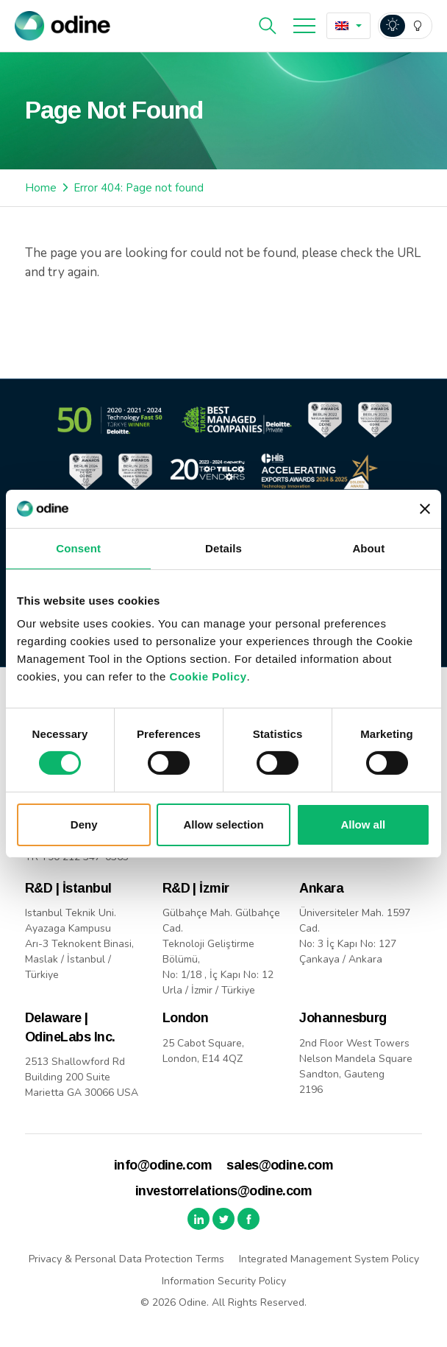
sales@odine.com (279, 1165)
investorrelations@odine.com (223, 1191)
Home (41, 187)
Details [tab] (223, 548)
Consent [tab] (78, 548)
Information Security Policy (224, 1281)
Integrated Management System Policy (329, 1259)
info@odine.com (163, 1165)
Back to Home (90, 322)
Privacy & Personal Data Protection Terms (126, 1259)
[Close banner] (425, 509)
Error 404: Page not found (139, 187)
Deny (84, 824)
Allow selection (223, 824)
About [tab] (368, 548)
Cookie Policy (208, 676)
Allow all (362, 824)
